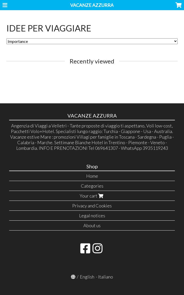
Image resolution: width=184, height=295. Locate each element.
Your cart (92, 196)
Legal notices (92, 215)
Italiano (105, 277)
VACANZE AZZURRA (92, 5)
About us (92, 225)
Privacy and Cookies (92, 205)
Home (92, 176)
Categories (92, 186)
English (87, 277)
